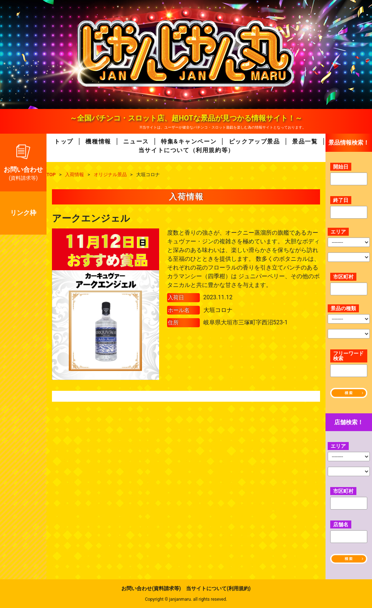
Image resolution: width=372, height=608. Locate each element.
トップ (63, 141)
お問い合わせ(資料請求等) (151, 588)
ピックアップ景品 (254, 141)
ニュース (136, 141)
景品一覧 (305, 141)
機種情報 (98, 141)
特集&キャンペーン (189, 141)
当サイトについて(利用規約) (218, 588)
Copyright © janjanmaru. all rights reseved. (186, 599)
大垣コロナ (217, 310)
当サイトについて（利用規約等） (186, 150)
